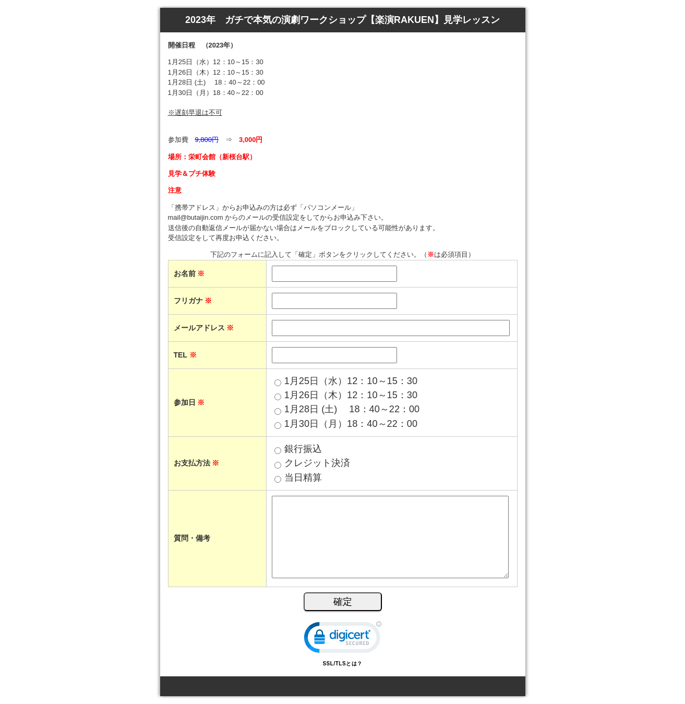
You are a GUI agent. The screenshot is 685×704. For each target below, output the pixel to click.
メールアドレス (204, 328)
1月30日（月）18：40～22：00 (350, 424)
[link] (343, 639)
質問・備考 (192, 538)
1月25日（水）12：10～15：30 (350, 381)
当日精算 (303, 477)
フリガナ (193, 300)
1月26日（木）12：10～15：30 (350, 395)
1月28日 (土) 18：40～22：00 (352, 409)
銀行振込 (303, 449)
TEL (185, 355)
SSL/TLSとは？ (342, 663)
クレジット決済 (317, 463)
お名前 (189, 273)
